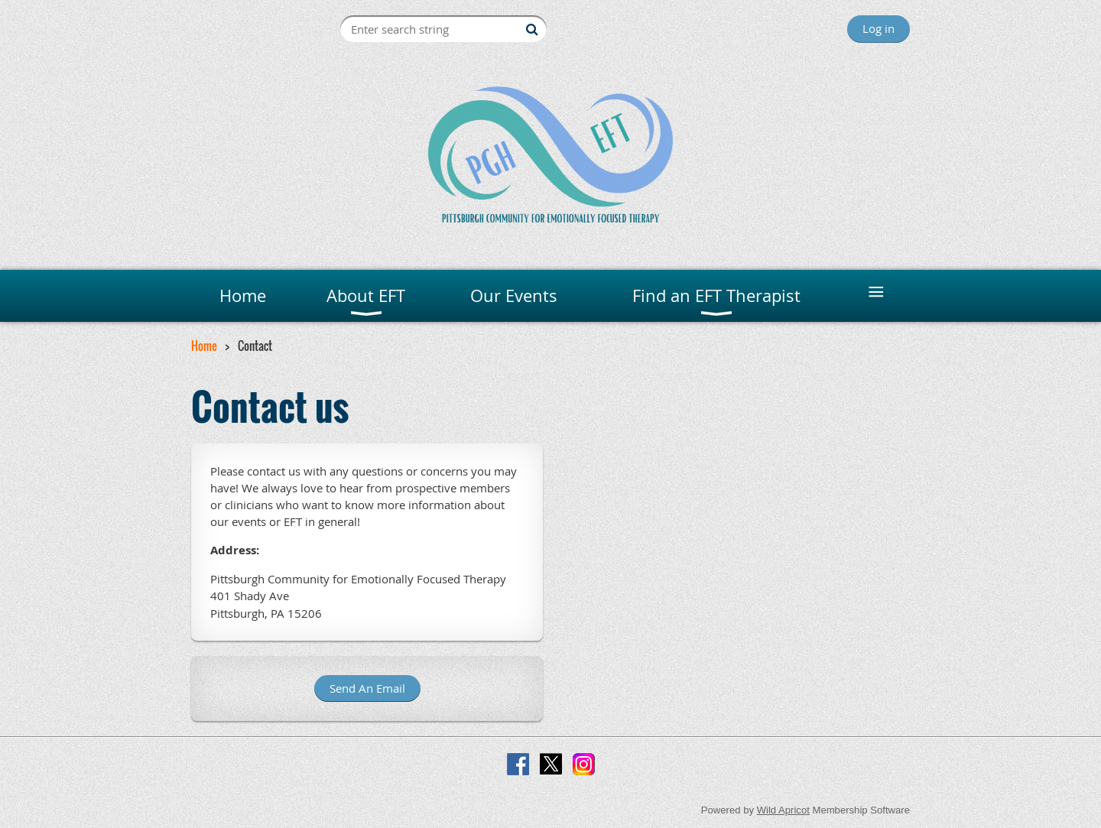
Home (204, 345)
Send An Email (367, 688)
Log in (878, 28)
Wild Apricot (783, 810)
